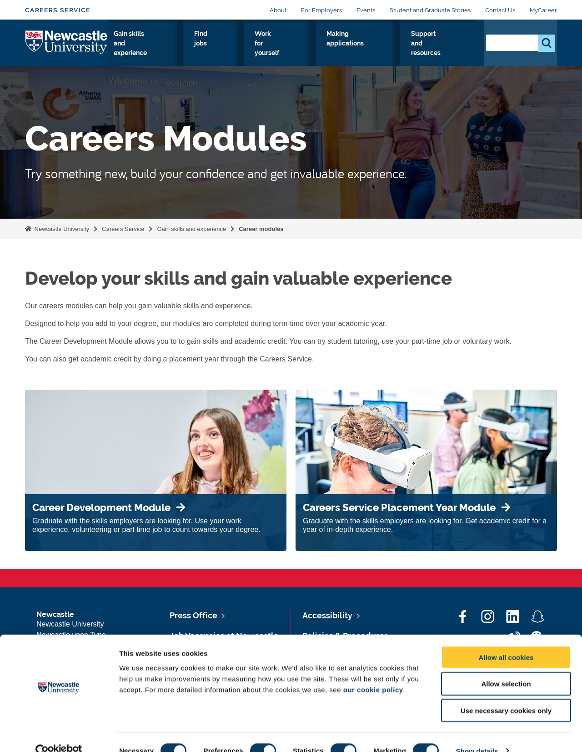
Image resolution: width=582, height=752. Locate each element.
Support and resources (442, 49)
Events (365, 10)
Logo (66, 47)
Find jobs (270, 49)
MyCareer (543, 10)
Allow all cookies (506, 640)
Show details (477, 734)
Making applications (375, 49)
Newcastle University (61, 229)
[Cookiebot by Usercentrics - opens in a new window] (59, 734)
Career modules (261, 229)
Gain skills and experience (213, 49)
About (278, 10)
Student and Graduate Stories (430, 10)
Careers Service (57, 10)
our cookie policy (373, 673)
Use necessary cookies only (506, 694)
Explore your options (140, 49)
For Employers (321, 10)
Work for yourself (315, 49)
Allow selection (506, 667)
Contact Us (500, 10)
